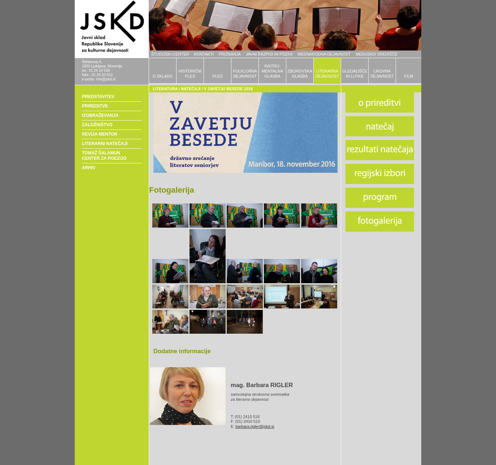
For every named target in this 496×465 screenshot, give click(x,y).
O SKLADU (163, 76)
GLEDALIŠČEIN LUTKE (354, 73)
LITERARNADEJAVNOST (327, 73)
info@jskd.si (106, 79)
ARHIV (88, 167)
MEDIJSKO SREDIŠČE (376, 54)
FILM (408, 76)
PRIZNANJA (230, 54)
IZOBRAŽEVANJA (100, 115)
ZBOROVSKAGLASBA (299, 73)
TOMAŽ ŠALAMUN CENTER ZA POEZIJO (104, 155)
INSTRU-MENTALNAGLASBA (272, 71)
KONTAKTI (204, 54)
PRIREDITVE (95, 106)
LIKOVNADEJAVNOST (382, 73)
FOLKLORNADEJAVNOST (245, 73)
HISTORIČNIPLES (190, 73)
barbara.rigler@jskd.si (254, 426)
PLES (217, 76)
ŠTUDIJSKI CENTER (170, 54)
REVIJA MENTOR (99, 134)
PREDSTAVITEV (98, 96)
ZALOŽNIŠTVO (97, 124)
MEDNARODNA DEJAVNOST (324, 54)
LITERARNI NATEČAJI (104, 143)
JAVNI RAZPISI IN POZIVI (269, 54)
